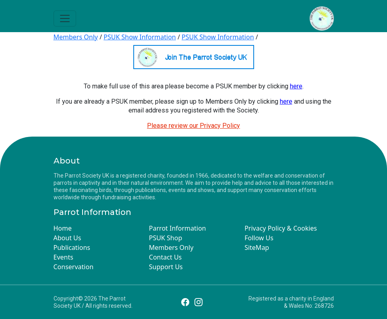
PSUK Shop (165, 237)
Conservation (74, 266)
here (296, 86)
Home (63, 228)
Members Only (76, 37)
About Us (67, 237)
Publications (72, 247)
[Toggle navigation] (65, 18)
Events (63, 257)
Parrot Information (177, 228)
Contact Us (165, 257)
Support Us (166, 266)
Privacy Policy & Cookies (280, 228)
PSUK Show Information (139, 37)
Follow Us (258, 237)
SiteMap (256, 247)
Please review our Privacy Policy (193, 125)
